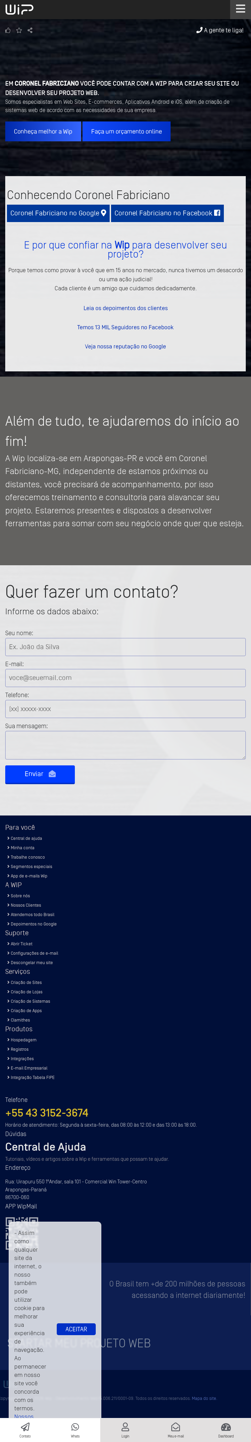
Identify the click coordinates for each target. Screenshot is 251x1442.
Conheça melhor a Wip (43, 131)
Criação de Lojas (24, 991)
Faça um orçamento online (126, 131)
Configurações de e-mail (32, 953)
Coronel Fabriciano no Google (58, 213)
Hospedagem (22, 1039)
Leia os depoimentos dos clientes (126, 308)
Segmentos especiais (29, 866)
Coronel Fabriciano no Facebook (167, 213)
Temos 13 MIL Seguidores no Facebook (125, 327)
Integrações (20, 1058)
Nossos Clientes (24, 905)
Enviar (40, 774)
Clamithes (18, 1020)
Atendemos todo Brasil (30, 914)
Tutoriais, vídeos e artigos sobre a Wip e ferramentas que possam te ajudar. (87, 1159)
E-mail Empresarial (27, 1068)
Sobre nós (18, 895)
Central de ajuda (24, 838)
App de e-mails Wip (27, 875)
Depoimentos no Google (32, 924)
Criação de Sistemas (28, 1001)
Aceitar (76, 1329)
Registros (18, 1049)
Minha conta (20, 847)
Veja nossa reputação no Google (125, 346)
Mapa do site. (204, 1398)
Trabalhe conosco (26, 857)
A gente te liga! (220, 30)
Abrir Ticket (19, 943)
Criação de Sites (24, 982)
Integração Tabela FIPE (31, 1077)
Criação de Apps (24, 1010)
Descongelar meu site (30, 962)
